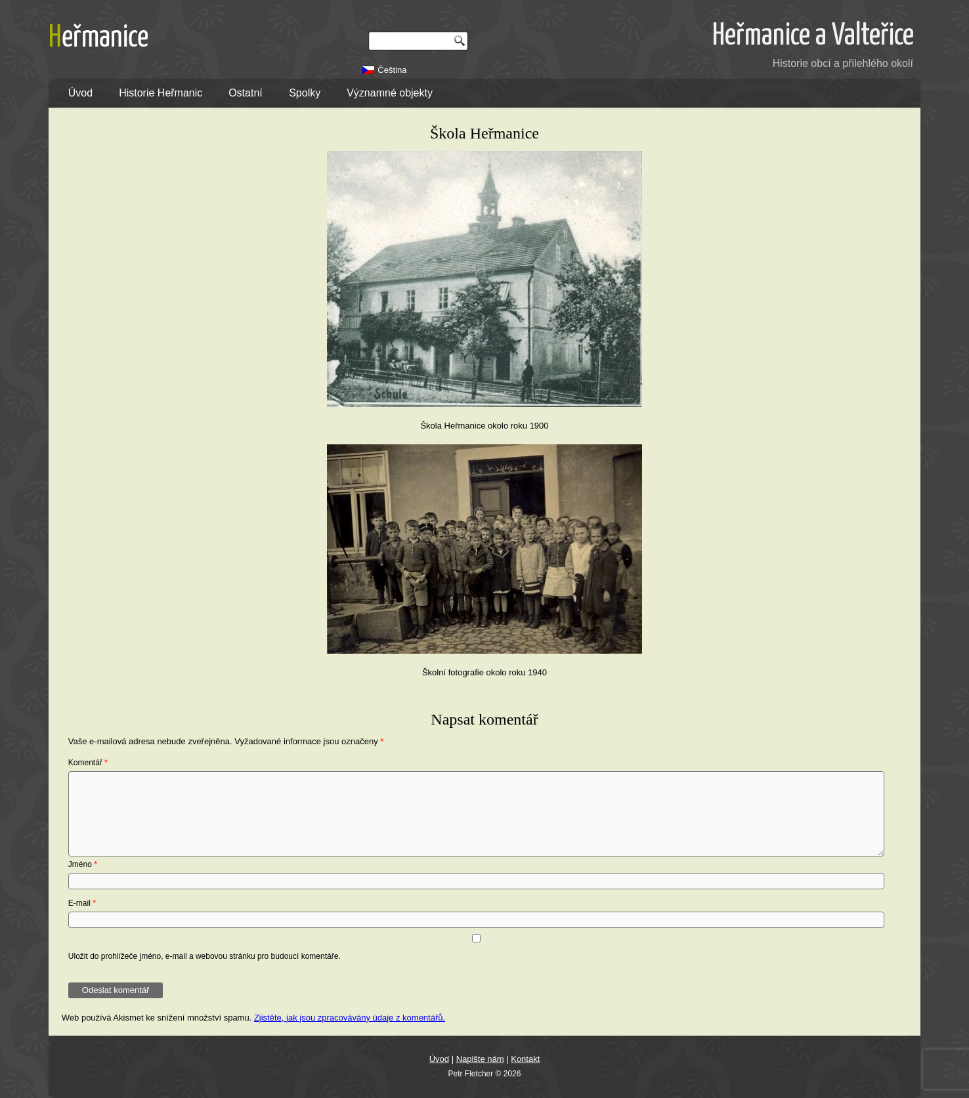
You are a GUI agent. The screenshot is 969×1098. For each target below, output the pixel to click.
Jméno (82, 864)
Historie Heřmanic (160, 92)
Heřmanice (98, 38)
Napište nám (480, 1059)
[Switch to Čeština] (384, 70)
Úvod (80, 92)
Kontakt (525, 1059)
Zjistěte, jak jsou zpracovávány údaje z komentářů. (349, 1018)
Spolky (304, 92)
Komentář (88, 762)
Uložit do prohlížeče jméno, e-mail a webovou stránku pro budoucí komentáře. (204, 956)
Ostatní (245, 92)
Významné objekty (390, 92)
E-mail (82, 903)
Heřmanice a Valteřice (813, 36)
